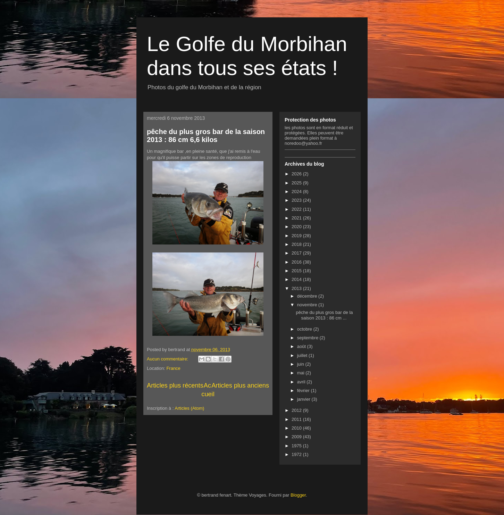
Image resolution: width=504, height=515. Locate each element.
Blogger (298, 495)
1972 (297, 454)
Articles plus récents (175, 385)
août (302, 346)
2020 (297, 226)
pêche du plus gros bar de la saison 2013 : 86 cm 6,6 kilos (206, 135)
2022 (297, 209)
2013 (297, 288)
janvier (304, 399)
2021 (297, 218)
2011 (297, 419)
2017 (297, 253)
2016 (297, 262)
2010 (297, 428)
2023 (297, 200)
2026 (297, 173)
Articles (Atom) (189, 408)
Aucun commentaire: (168, 359)
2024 (297, 191)
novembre (307, 304)
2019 (297, 235)
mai (301, 372)
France (173, 368)
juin (301, 364)
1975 (297, 445)
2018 (297, 244)
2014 (297, 279)
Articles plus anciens (240, 385)
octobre (305, 329)
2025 (297, 182)
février (304, 390)
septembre (308, 337)
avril (301, 381)
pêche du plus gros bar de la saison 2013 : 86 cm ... (324, 315)
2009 (297, 436)
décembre (307, 296)
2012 (297, 410)
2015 (297, 270)
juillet (303, 355)
